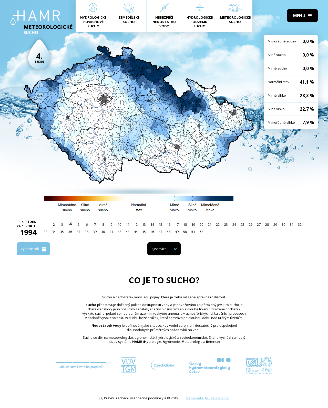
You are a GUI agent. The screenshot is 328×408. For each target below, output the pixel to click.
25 (242, 224)
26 (250, 224)
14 (152, 224)
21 (209, 224)
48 (168, 231)
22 (218, 224)
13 (144, 224)
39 (95, 231)
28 (267, 224)
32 (300, 224)
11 (127, 224)
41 (111, 231)
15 (160, 224)
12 (136, 224)
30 (283, 224)
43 (127, 231)
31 (291, 224)
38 (86, 231)
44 (136, 231)
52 (201, 231)
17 (177, 224)
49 (177, 231)
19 (193, 224)
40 (103, 231)
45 (144, 231)
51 (193, 231)
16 (168, 224)
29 (275, 224)
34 (54, 231)
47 (160, 231)
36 (70, 231)
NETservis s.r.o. (217, 398)
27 (259, 224)
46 (152, 231)
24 (234, 224)
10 (119, 224)
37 (78, 231)
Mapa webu (195, 398)
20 (201, 224)
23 (226, 224)
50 (185, 231)
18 (185, 224)
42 (119, 231)
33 (45, 231)
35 (62, 231)
